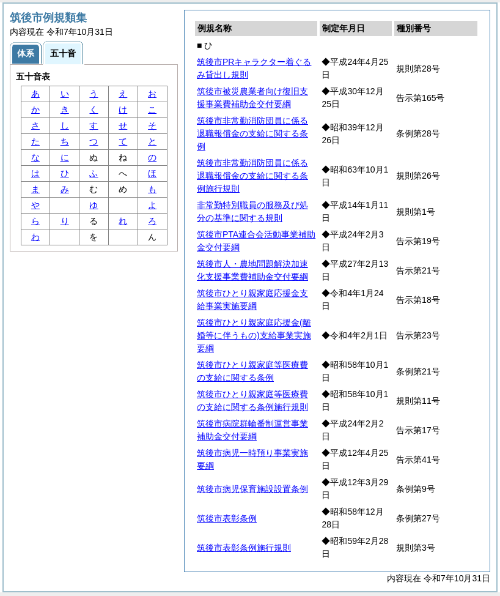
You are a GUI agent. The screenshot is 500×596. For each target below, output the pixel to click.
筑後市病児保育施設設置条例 (252, 489)
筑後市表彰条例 (227, 518)
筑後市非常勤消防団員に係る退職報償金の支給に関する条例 (252, 133)
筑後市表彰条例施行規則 (244, 548)
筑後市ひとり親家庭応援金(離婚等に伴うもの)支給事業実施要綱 (254, 335)
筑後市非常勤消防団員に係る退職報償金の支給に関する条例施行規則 (252, 175)
